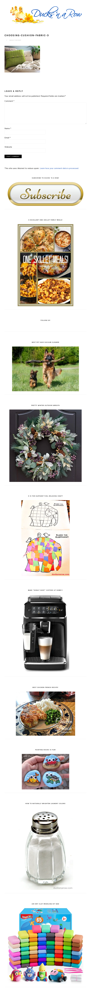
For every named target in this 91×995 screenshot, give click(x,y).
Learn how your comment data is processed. (59, 168)
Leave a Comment (15, 40)
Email (8, 138)
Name (8, 128)
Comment (9, 101)
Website (8, 147)
